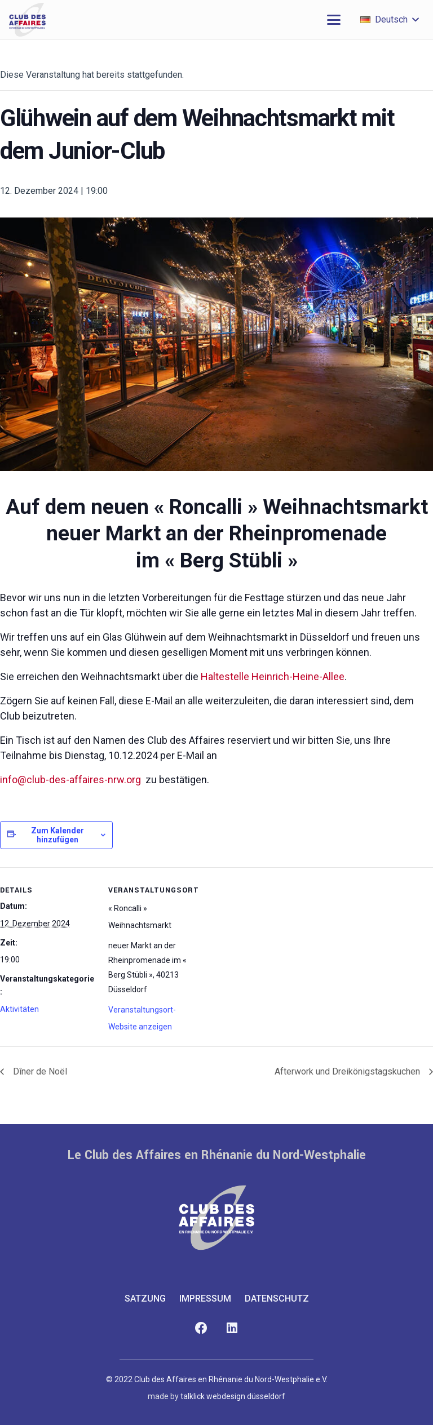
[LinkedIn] (232, 1328)
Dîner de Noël (39, 1071)
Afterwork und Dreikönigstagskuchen (348, 1071)
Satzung (145, 1298)
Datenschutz (277, 1298)
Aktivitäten (19, 1009)
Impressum (205, 1298)
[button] (334, 19)
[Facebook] (200, 1328)
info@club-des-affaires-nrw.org (70, 779)
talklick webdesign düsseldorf (232, 1396)
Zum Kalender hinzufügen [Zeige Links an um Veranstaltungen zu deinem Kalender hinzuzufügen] (57, 835)
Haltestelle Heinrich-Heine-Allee (272, 676)
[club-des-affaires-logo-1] (27, 20)
